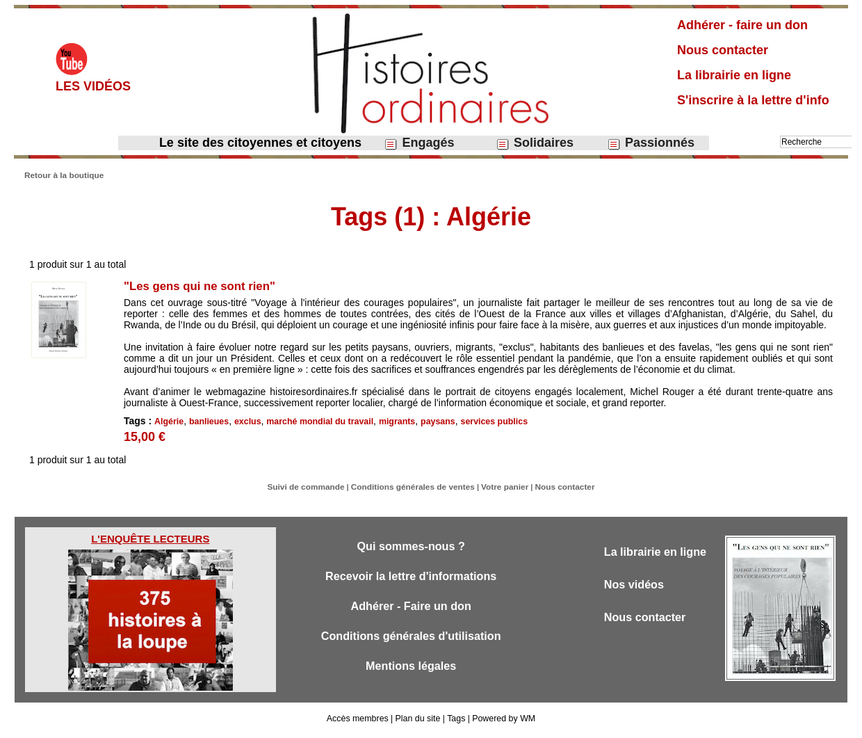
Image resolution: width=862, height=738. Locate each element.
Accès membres (359, 723)
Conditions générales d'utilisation (410, 642)
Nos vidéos (635, 589)
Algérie (168, 421)
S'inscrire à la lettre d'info (753, 100)
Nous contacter (722, 50)
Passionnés (650, 143)
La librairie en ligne (734, 75)
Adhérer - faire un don (742, 25)
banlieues (207, 421)
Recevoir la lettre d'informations (411, 581)
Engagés (419, 143)
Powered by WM (501, 723)
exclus (245, 421)
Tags (455, 723)
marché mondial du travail (315, 421)
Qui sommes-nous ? (410, 550)
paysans (429, 421)
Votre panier (499, 492)
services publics (484, 421)
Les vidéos (93, 86)
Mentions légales (411, 673)
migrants (389, 421)
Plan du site (418, 723)
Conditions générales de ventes (414, 492)
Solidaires (535, 143)
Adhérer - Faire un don (411, 611)
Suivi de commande (314, 492)
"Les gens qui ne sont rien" (205, 285)
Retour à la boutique (61, 174)
